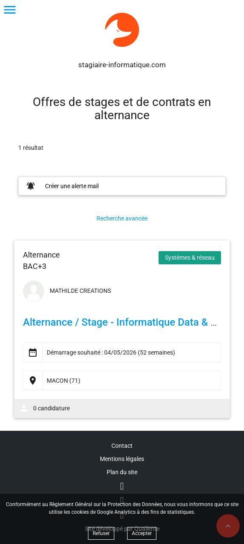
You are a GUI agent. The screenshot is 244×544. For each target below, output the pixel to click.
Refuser (101, 533)
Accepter (142, 533)
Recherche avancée (122, 218)
